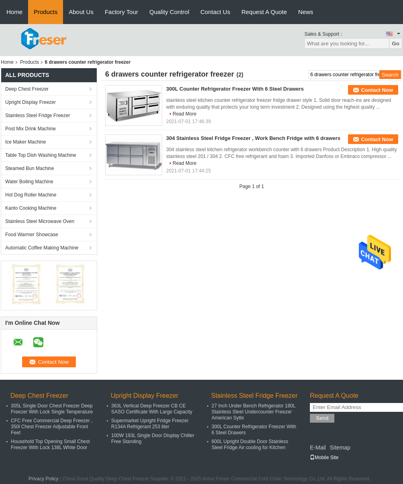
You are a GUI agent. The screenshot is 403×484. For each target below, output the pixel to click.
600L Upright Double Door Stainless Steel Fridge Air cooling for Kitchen (250, 444)
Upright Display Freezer (30, 102)
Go (395, 44)
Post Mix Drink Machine (30, 129)
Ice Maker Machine (25, 142)
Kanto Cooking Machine (30, 208)
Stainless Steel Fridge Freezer (37, 115)
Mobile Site (324, 457)
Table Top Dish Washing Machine (40, 155)
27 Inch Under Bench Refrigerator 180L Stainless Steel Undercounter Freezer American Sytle (253, 412)
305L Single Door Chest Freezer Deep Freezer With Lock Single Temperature (52, 409)
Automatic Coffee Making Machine (42, 248)
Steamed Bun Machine (29, 168)
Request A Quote (264, 11)
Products (45, 11)
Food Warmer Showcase (31, 234)
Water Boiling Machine (29, 181)
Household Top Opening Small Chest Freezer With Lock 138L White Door (50, 444)
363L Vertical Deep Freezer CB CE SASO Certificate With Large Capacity (151, 409)
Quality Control (169, 11)
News (305, 11)
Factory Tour (121, 11)
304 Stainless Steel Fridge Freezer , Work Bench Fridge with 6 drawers (253, 138)
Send (322, 418)
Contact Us (215, 11)
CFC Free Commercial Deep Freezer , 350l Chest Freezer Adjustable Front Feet (51, 426)
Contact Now (377, 90)
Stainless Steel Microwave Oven (39, 221)
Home (14, 11)
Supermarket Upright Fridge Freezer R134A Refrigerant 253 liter (150, 423)
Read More (184, 114)
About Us (81, 11)
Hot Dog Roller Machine (30, 195)
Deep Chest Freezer (27, 89)
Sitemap (340, 447)
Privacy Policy (43, 479)
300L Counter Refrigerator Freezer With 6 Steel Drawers (235, 89)
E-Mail (318, 447)
